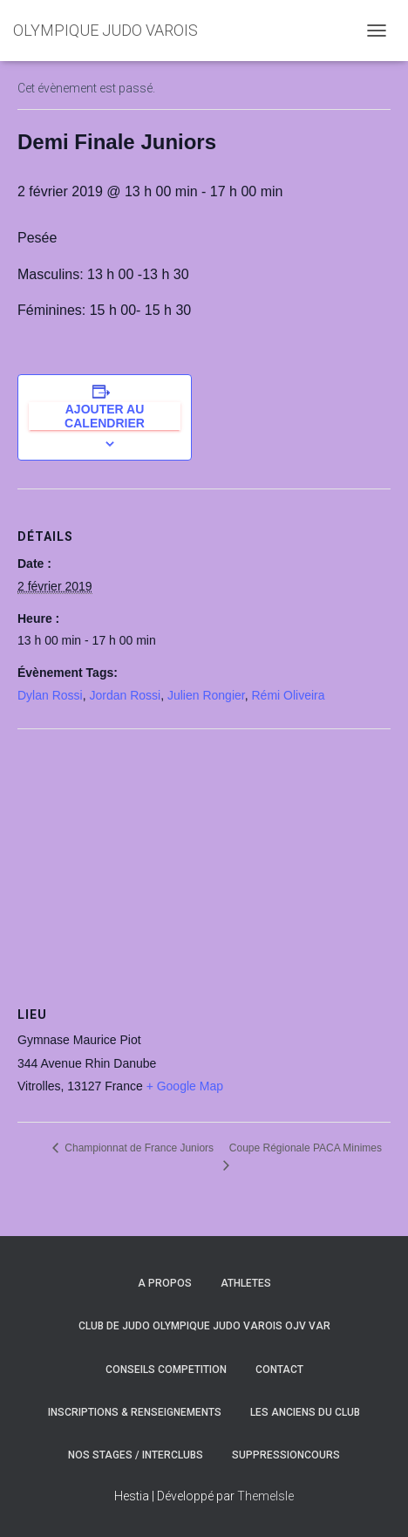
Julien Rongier (206, 695)
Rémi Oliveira (287, 695)
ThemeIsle (265, 1496)
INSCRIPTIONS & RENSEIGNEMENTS (134, 1412)
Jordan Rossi (124, 695)
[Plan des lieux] (204, 855)
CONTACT (279, 1369)
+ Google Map (184, 1086)
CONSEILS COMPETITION (166, 1369)
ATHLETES (246, 1283)
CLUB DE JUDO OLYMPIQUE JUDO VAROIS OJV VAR (204, 1326)
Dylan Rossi (50, 695)
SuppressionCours (286, 1455)
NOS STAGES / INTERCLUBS (135, 1455)
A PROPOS (165, 1283)
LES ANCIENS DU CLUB (305, 1412)
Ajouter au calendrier (105, 416)
